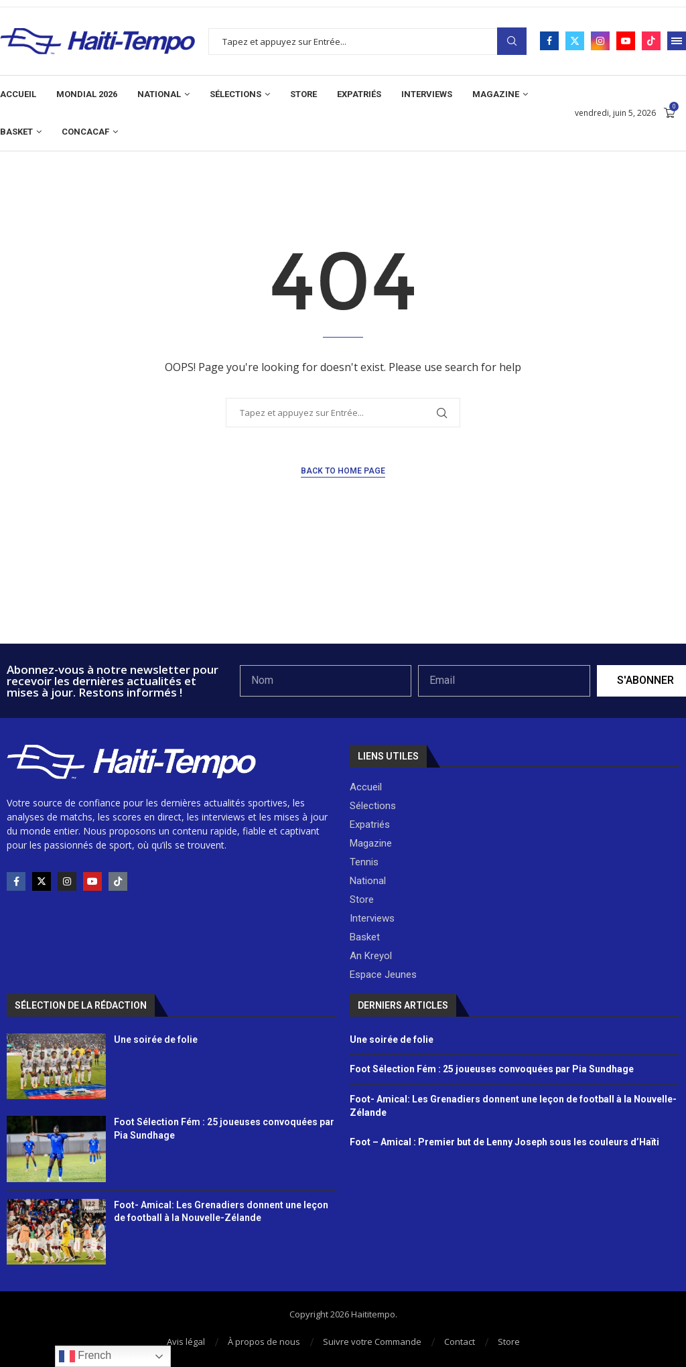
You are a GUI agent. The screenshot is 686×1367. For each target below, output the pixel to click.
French (85, 1356)
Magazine (495, 94)
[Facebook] (549, 40)
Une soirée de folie (156, 1039)
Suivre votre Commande (372, 1342)
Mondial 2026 (86, 94)
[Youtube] (625, 40)
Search (512, 41)
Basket (16, 132)
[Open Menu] (676, 40)
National (159, 94)
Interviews (426, 94)
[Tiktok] (651, 40)
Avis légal (186, 1342)
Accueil (18, 94)
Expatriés (359, 94)
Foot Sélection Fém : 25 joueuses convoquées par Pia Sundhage (492, 1069)
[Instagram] (600, 40)
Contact (459, 1342)
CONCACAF (85, 132)
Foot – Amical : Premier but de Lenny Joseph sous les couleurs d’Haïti (504, 1142)
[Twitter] (574, 40)
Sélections (235, 94)
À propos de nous (264, 1342)
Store (303, 94)
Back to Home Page (343, 471)
